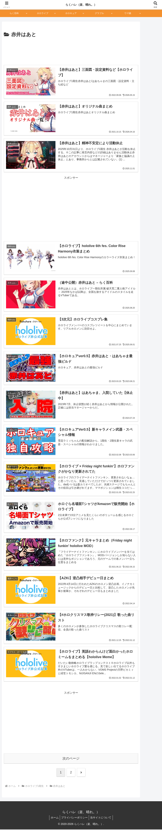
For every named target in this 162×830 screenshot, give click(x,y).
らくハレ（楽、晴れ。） (81, 4)
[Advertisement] (71, 50)
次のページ (70, 759)
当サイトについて (102, 818)
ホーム (53, 818)
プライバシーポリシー (74, 818)
